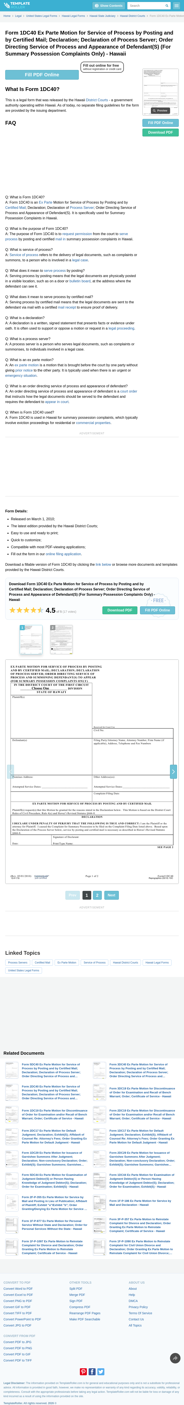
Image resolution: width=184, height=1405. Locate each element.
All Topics (135, 1325)
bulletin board (80, 281)
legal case (80, 260)
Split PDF (75, 1288)
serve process (55, 270)
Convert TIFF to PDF (18, 1313)
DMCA (133, 1301)
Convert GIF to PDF (17, 1307)
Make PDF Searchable (84, 1319)
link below (103, 564)
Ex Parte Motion (67, 962)
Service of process (24, 255)
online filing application (63, 554)
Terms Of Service (140, 1313)
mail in (60, 239)
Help (132, 1295)
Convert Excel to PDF (18, 1295)
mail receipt (67, 307)
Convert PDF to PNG (18, 1348)
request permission (77, 234)
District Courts (97, 100)
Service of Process (94, 962)
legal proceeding (121, 328)
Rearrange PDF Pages (84, 1313)
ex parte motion (27, 365)
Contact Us (136, 1319)
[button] (173, 772)
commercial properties (93, 423)
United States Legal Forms (23, 970)
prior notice (24, 370)
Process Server (82, 207)
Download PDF (160, 132)
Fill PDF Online (42, 74)
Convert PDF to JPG (18, 1342)
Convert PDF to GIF (17, 1354)
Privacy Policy (138, 1307)
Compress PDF (79, 1307)
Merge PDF (77, 1295)
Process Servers (17, 962)
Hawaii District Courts (125, 962)
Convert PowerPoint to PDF (22, 1319)
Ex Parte (45, 202)
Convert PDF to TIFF (18, 1360)
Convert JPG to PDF (18, 1325)
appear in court (56, 402)
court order (128, 391)
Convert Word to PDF (18, 1288)
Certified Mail (15, 207)
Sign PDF (75, 1301)
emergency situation (21, 375)
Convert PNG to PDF (18, 1301)
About (133, 1288)
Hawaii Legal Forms (157, 962)
